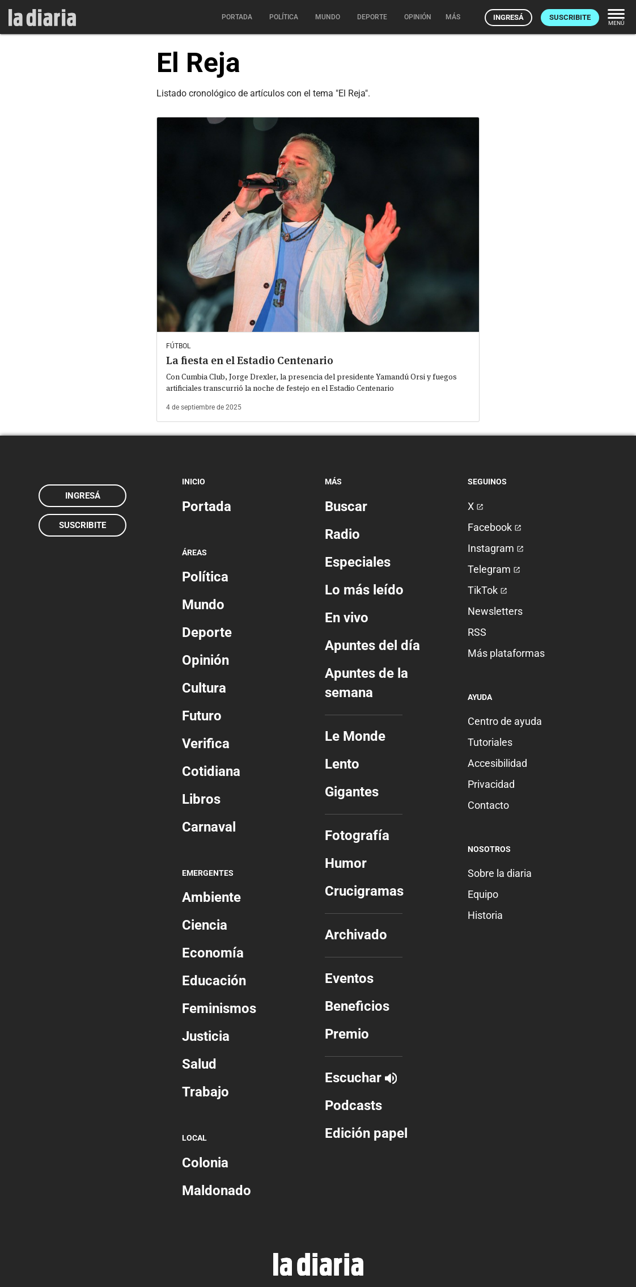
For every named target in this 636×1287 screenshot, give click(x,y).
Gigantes (352, 792)
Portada (206, 506)
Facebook (494, 527)
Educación (214, 981)
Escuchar (361, 1078)
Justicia (206, 1036)
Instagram (496, 548)
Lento (342, 764)
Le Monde (355, 736)
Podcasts (353, 1105)
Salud (199, 1064)
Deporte (207, 632)
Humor (346, 863)
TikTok (487, 590)
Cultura (204, 688)
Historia (485, 915)
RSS (477, 632)
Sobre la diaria (500, 873)
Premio (347, 1034)
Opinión (205, 660)
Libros (201, 799)
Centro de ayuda (505, 721)
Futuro (202, 716)
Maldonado (216, 1191)
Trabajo (205, 1092)
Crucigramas (364, 891)
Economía (213, 953)
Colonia (205, 1163)
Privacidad (491, 784)
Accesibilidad (497, 763)
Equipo (483, 894)
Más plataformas (506, 653)
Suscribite (570, 17)
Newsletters (495, 611)
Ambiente (211, 897)
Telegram (494, 569)
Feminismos (219, 1008)
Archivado (356, 935)
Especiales (358, 562)
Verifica (206, 744)
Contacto (488, 805)
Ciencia (204, 925)
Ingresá (508, 17)
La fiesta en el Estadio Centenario (249, 360)
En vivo (346, 618)
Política (205, 577)
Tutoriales (490, 742)
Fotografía (357, 835)
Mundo (203, 605)
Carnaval (209, 827)
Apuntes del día (372, 645)
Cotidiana (211, 771)
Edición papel (366, 1133)
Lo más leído (364, 590)
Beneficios (357, 1006)
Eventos (349, 978)
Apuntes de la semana (366, 683)
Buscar (346, 506)
